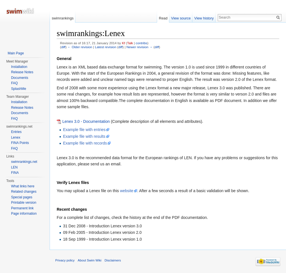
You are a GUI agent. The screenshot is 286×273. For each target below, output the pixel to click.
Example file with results (84, 136)
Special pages (21, 197)
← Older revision (79, 47)
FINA (15, 173)
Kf (123, 43)
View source (181, 18)
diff (63, 47)
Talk (130, 43)
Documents (19, 78)
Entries (16, 132)
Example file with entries (84, 129)
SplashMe (18, 89)
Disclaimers (113, 260)
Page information (24, 214)
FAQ (14, 83)
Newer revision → (139, 47)
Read (163, 18)
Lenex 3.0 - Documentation (86, 121)
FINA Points (20, 143)
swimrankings (63, 18)
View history (204, 18)
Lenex (15, 137)
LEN (14, 167)
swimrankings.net (24, 162)
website (126, 190)
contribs (141, 43)
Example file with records (85, 143)
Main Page (16, 53)
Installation (19, 67)
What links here (22, 186)
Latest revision (105, 47)
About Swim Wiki (90, 260)
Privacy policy (64, 260)
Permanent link (22, 208)
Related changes (23, 192)
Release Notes (22, 72)
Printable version (23, 203)
